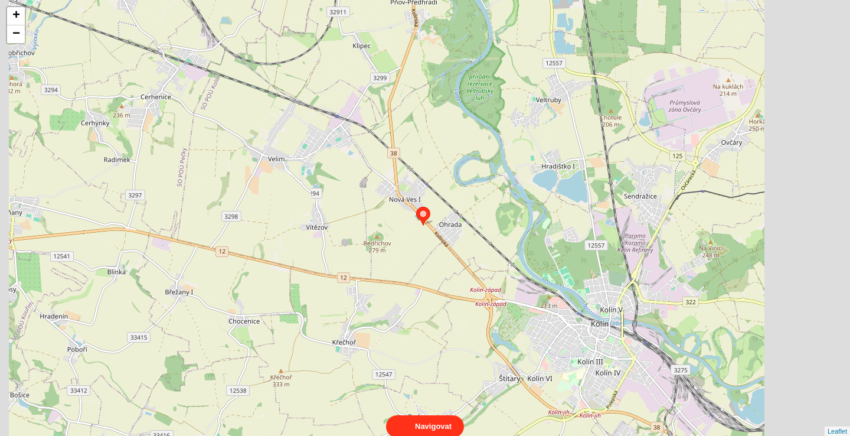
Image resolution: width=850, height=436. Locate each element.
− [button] (16, 34)
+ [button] (16, 16)
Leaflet (837, 420)
